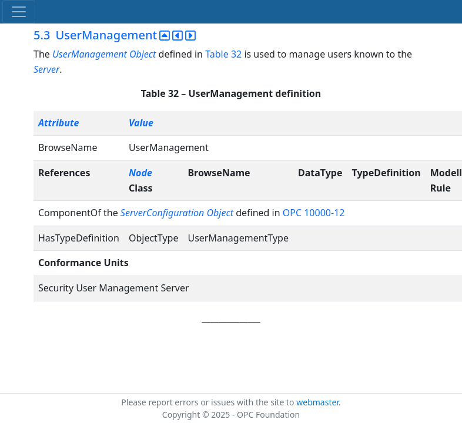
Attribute (58, 122)
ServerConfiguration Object (176, 212)
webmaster (317, 402)
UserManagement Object (104, 54)
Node (140, 172)
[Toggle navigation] (18, 12)
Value (141, 122)
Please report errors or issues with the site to (208, 402)
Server (46, 69)
